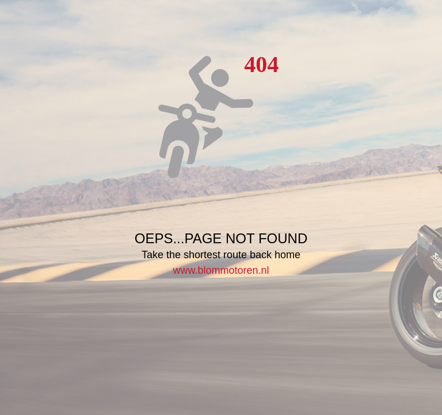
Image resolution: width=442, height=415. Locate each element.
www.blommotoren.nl (221, 270)
